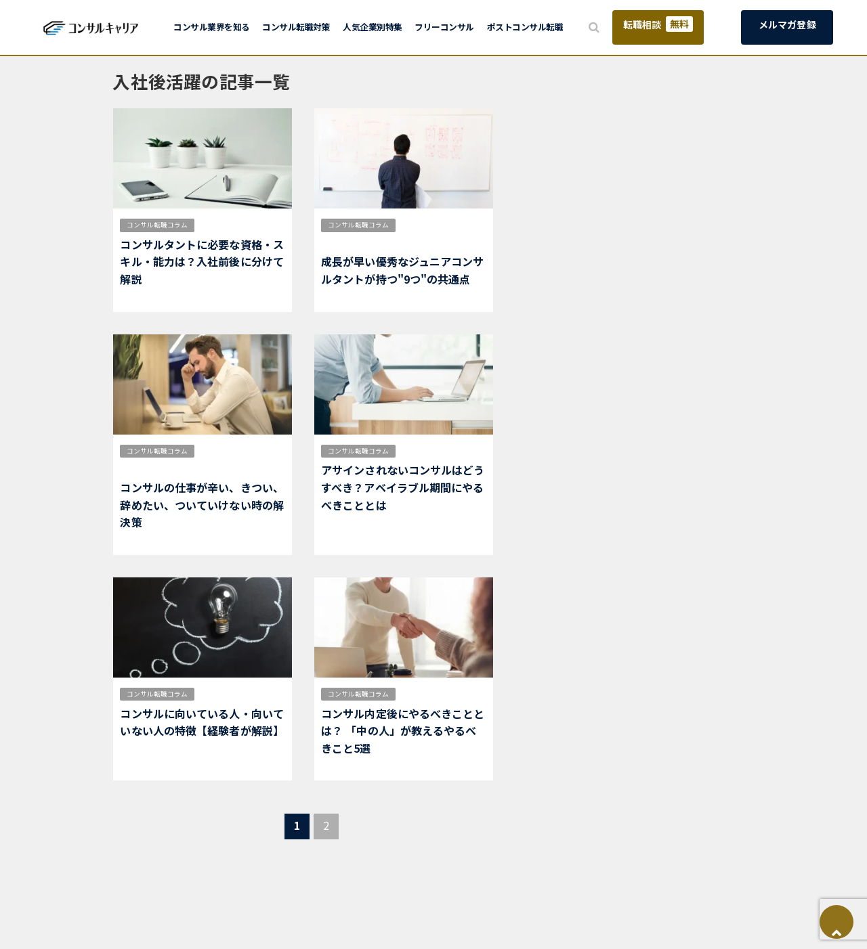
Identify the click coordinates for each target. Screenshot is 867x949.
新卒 (458, 694)
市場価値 (420, 224)
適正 (212, 224)
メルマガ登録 (787, 24)
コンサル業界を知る (211, 26)
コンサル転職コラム (157, 224)
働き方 (254, 451)
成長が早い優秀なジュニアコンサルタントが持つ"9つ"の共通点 (402, 270)
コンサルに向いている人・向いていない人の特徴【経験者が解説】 (202, 722)
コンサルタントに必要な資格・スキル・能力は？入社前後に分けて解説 (202, 261)
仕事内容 (219, 451)
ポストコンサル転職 (525, 26)
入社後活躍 (247, 224)
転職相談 (658, 24)
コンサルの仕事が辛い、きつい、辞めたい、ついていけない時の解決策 (202, 504)
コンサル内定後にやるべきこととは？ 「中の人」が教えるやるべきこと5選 (403, 730)
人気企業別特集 (372, 26)
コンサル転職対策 (296, 26)
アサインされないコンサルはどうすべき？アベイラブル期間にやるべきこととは (403, 487)
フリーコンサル (444, 26)
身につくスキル (350, 242)
